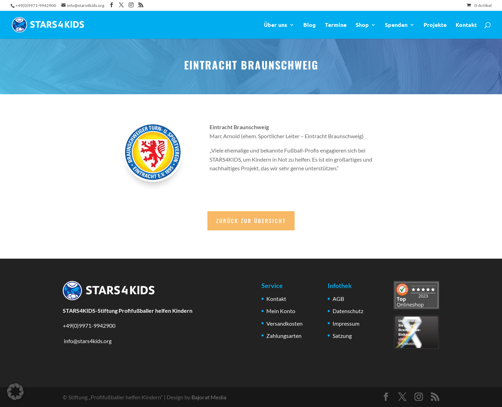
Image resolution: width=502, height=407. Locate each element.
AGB (338, 298)
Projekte (435, 25)
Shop (362, 25)
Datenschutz (348, 311)
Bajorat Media (208, 397)
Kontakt (466, 25)
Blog (309, 25)
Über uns (275, 25)
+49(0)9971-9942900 (89, 325)
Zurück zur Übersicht (251, 220)
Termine (336, 25)
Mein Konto (280, 311)
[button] (15, 391)
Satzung (342, 335)
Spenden (396, 25)
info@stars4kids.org (87, 341)
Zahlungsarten (284, 335)
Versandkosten (284, 323)
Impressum (346, 323)
